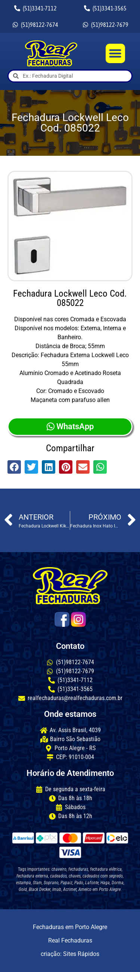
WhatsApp (70, 426)
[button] (115, 54)
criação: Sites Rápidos (70, 953)
